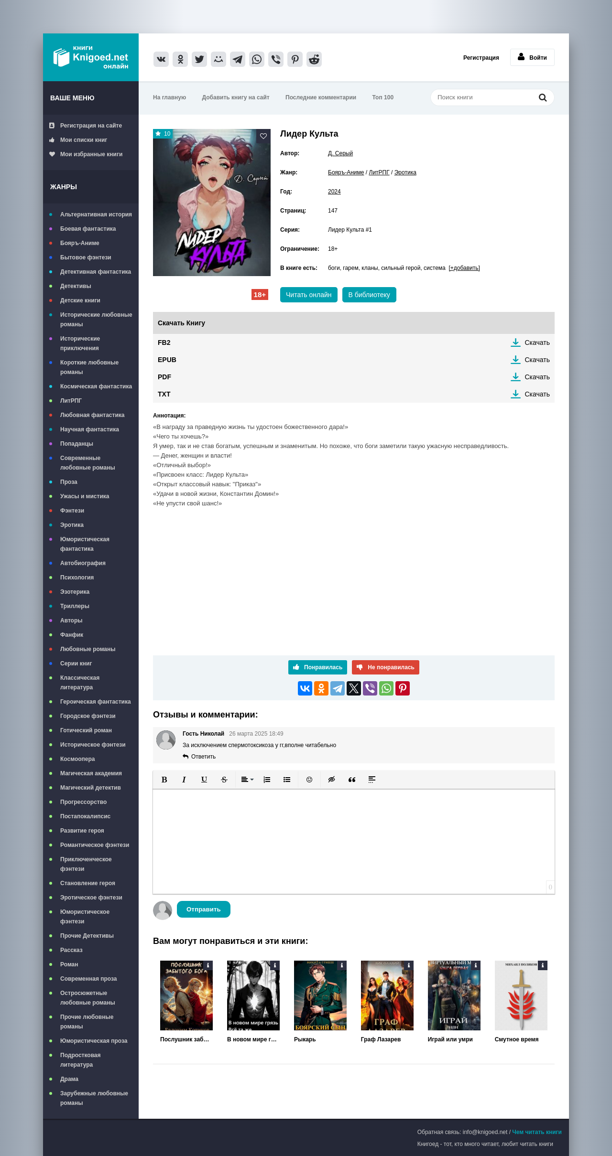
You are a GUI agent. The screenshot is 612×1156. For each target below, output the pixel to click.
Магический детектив (90, 787)
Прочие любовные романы (86, 1022)
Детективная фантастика (95, 271)
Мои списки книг (78, 140)
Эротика (72, 525)
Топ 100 (383, 97)
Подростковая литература (80, 1060)
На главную (169, 97)
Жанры (63, 187)
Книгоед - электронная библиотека (91, 57)
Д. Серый (340, 153)
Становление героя (87, 883)
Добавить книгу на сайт (236, 97)
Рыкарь (305, 1039)
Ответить (203, 756)
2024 (334, 191)
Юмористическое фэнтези (84, 917)
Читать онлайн (309, 295)
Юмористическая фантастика (84, 544)
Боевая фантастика (88, 228)
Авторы (71, 620)
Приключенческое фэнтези (86, 864)
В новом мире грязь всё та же (253, 1039)
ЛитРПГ (71, 400)
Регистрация (481, 57)
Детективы (75, 286)
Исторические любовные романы (96, 319)
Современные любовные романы (87, 463)
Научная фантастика (89, 429)
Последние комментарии (320, 97)
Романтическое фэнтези (94, 845)
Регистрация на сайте (85, 125)
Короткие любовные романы (89, 367)
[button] (164, 780)
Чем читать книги (537, 1132)
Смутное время (517, 1039)
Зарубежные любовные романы (94, 1098)
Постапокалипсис (85, 816)
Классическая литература (79, 682)
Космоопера (77, 759)
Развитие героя (82, 830)
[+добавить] (464, 268)
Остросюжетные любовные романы (87, 998)
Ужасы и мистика (84, 496)
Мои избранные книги (85, 154)
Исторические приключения (80, 343)
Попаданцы (76, 443)
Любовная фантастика (92, 415)
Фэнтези (72, 510)
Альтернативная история (96, 214)
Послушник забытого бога (186, 1039)
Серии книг (76, 663)
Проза (68, 482)
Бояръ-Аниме (79, 243)
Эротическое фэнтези (91, 897)
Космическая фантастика (96, 386)
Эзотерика (74, 592)
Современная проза (88, 978)
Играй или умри (450, 1039)
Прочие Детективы (87, 935)
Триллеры (74, 606)
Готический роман (86, 730)
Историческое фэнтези (93, 744)
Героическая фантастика (95, 701)
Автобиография (83, 563)
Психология (77, 577)
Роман (69, 964)
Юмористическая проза (93, 1041)
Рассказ (71, 950)
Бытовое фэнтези (85, 257)
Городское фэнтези (88, 716)
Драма (69, 1079)
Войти (532, 57)
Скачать (537, 342)
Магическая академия (91, 773)
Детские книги (80, 300)
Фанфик (71, 635)
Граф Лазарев (381, 1039)
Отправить (203, 909)
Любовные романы (88, 649)
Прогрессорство (83, 802)
